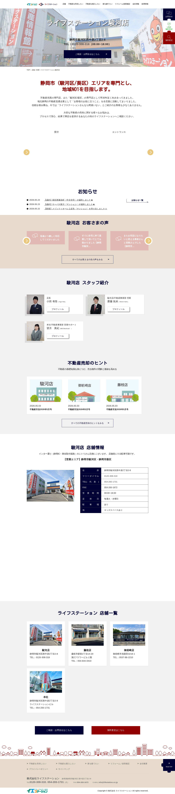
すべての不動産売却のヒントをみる (87, 423)
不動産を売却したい (75, 4)
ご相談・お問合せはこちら (87, 54)
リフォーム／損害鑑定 (120, 764)
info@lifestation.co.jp (108, 782)
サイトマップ (64, 769)
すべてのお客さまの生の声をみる (87, 259)
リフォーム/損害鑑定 (122, 4)
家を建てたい (108, 4)
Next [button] (150, 153)
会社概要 (143, 764)
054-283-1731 (110, 482)
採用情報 (145, 4)
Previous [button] (26, 153)
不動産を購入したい (93, 4)
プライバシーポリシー (38, 769)
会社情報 (136, 4)
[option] (57, 131)
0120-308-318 (80, 44)
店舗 (64, 4)
